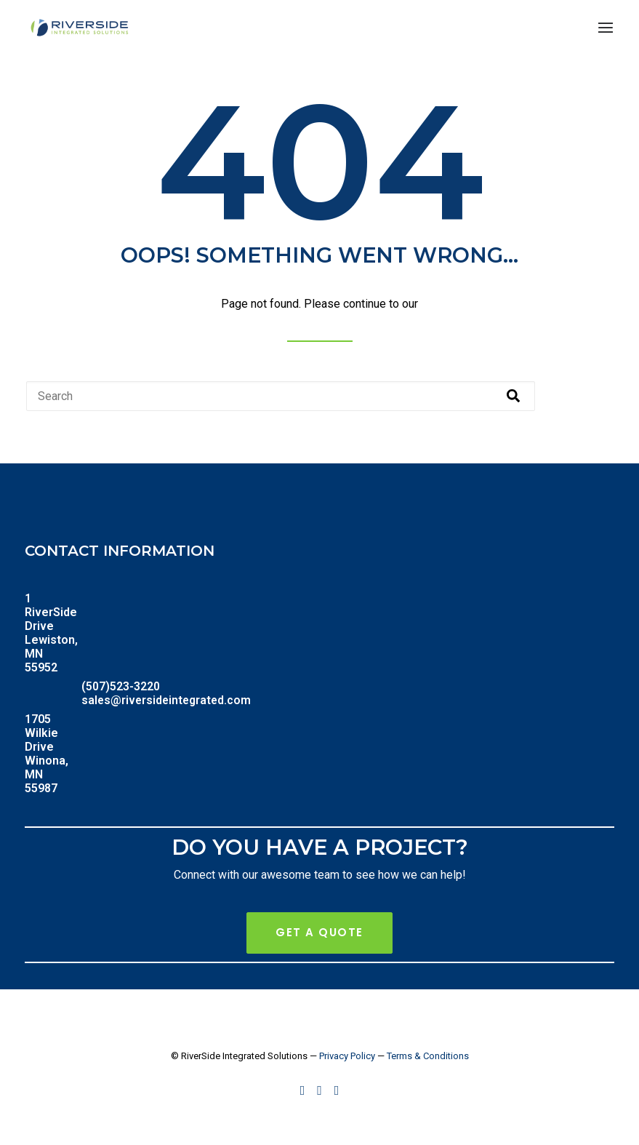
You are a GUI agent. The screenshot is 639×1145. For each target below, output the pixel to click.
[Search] (513, 396)
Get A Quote (319, 932)
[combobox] (280, 396)
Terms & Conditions (428, 1055)
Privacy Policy (347, 1055)
